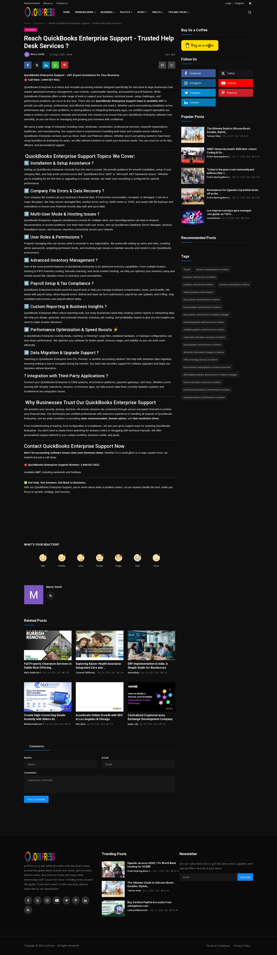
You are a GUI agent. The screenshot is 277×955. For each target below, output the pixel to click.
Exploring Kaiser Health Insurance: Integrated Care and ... (99, 665)
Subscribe (245, 877)
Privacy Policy (242, 945)
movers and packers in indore (212, 269)
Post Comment (36, 799)
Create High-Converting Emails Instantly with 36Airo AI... (45, 717)
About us (48, 3)
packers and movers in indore (200, 277)
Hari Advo (81, 724)
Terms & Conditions (218, 945)
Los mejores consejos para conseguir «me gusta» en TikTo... (229, 212)
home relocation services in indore (202, 382)
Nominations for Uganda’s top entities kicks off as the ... (232, 192)
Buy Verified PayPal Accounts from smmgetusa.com (149, 904)
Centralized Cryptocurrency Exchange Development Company (150, 717)
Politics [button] (126, 12)
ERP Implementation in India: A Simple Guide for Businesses (148, 665)
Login (228, 3)
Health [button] (157, 12)
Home (66, 12)
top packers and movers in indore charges (206, 314)
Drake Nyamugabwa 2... (219, 156)
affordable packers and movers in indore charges (210, 374)
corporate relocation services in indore (204, 337)
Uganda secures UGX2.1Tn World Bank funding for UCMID (151, 864)
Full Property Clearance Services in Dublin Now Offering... (48, 665)
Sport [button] (142, 12)
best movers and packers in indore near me (207, 367)
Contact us (62, 3)
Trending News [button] (85, 12)
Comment (30, 772)
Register (239, 3)
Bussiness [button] (108, 12)
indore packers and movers (198, 292)
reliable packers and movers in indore (204, 329)
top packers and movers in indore (202, 299)
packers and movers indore (198, 284)
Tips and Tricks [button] (178, 12)
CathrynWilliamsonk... (138, 910)
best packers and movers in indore (202, 307)
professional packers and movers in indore (207, 389)
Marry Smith (54, 587)
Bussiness (39, 23)
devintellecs (134, 672)
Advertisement (32, 3)
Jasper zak (133, 724)
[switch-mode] (250, 3)
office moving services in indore (200, 359)
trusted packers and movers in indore (204, 322)
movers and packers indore (234, 284)
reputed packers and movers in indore (204, 397)
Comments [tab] (36, 746)
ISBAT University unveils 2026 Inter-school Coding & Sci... (232, 151)
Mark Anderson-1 (33, 672)
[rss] (28, 910)
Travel (187, 269)
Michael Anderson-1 (34, 724)
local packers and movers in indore (202, 344)
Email (105, 757)
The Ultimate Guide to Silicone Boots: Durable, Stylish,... (229, 130)
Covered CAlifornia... (86, 672)
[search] (250, 12)
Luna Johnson (213, 218)
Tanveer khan (214, 136)
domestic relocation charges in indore (204, 352)
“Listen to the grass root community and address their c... (230, 171)
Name (27, 757)
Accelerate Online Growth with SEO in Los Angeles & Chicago (99, 717)
